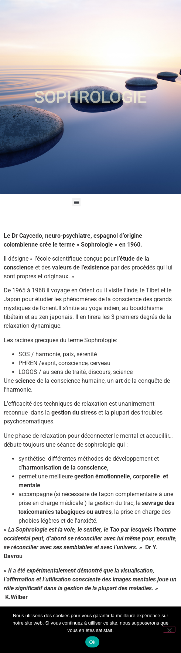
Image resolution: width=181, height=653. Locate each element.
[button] (76, 202)
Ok (92, 642)
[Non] (169, 629)
